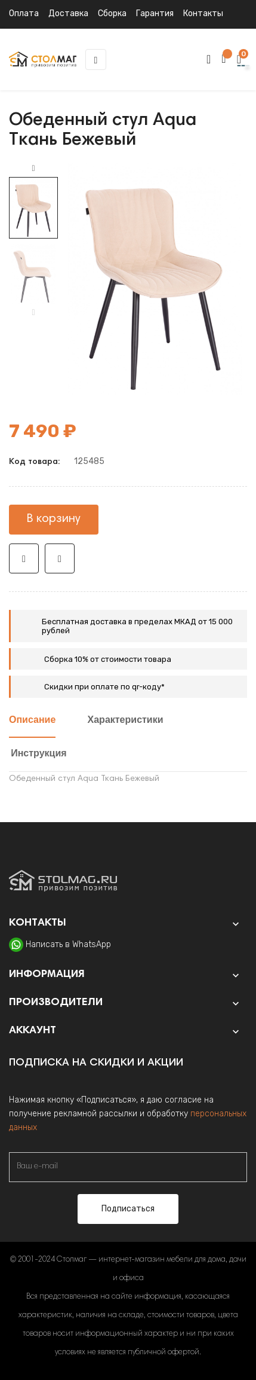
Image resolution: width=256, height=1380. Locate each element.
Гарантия (155, 13)
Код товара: (34, 462)
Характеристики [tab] (126, 720)
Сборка (112, 13)
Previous (33, 313)
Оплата (24, 13)
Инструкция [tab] (38, 754)
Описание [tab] (32, 720)
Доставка (68, 13)
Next (33, 169)
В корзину (54, 519)
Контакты (203, 13)
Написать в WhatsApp (68, 944)
